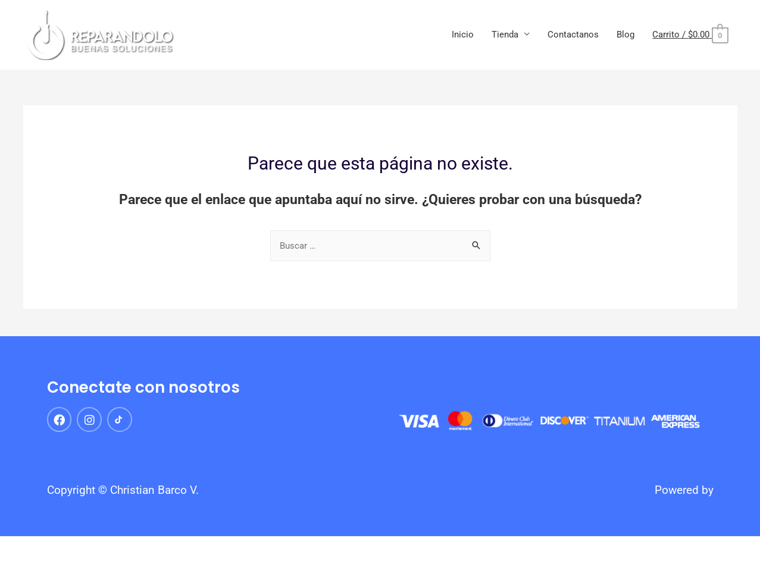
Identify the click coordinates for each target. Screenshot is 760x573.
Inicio (463, 34)
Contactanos (573, 34)
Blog (625, 34)
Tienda (505, 34)
